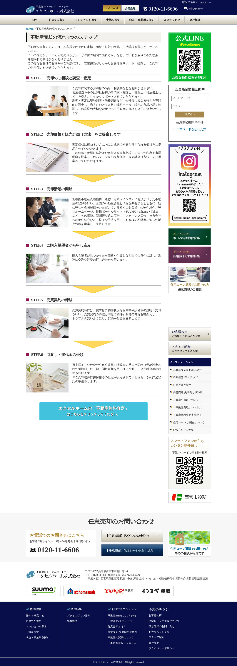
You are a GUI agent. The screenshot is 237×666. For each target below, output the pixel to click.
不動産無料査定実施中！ (187, 415)
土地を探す (113, 19)
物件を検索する (35, 615)
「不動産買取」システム (187, 407)
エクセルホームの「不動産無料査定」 (93, 411)
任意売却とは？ (182, 385)
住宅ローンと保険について (188, 422)
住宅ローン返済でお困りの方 (190, 284)
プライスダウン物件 (78, 615)
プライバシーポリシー (162, 648)
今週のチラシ (159, 609)
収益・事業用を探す (141, 19)
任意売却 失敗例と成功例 (187, 392)
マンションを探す (86, 19)
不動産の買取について (186, 400)
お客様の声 (155, 615)
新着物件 (72, 621)
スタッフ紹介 (171, 19)
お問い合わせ (193, 8)
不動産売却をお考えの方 (187, 370)
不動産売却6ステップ (185, 377)
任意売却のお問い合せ (162, 626)
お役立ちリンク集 (183, 429)
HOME (35, 19)
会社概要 (195, 19)
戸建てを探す (57, 19)
